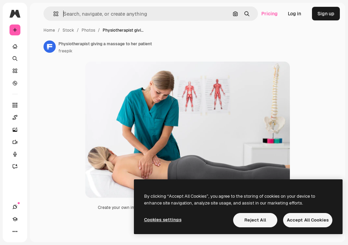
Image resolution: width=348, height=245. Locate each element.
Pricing (269, 14)
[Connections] (15, 206)
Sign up (325, 14)
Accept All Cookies (308, 220)
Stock (68, 30)
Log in (294, 14)
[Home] (15, 46)
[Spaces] (18, 117)
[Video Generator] (18, 141)
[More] (15, 231)
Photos (88, 30)
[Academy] (15, 219)
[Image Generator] (18, 129)
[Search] (15, 58)
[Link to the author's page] (50, 46)
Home (49, 30)
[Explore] (15, 83)
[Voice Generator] (18, 154)
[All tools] (15, 105)
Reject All (255, 220)
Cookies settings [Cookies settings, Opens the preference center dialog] (162, 220)
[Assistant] (18, 166)
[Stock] (15, 70)
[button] (53, 13)
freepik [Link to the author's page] (65, 51)
